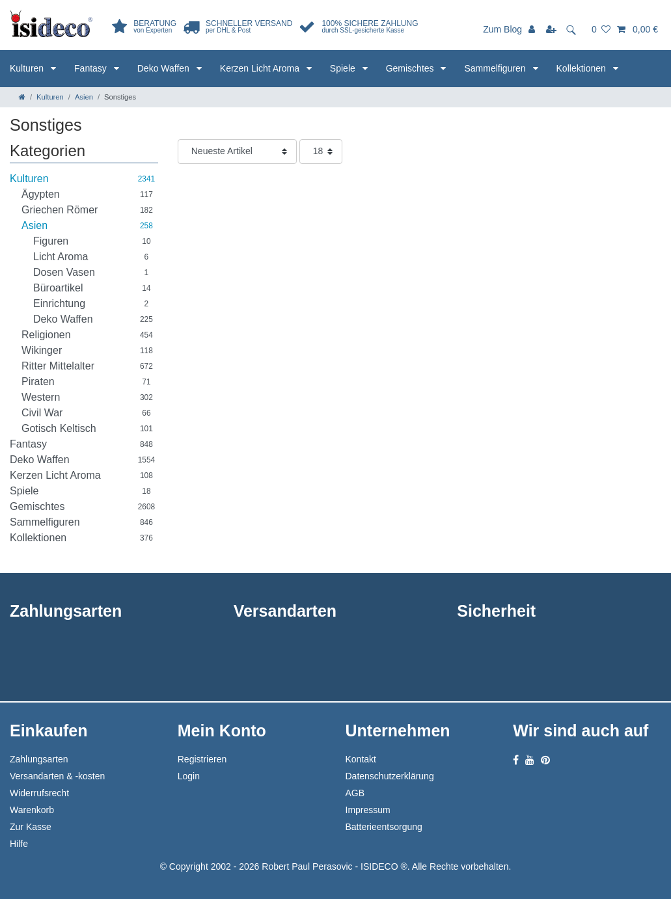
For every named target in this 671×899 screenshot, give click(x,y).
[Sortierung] (237, 151)
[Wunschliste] (601, 29)
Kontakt (361, 759)
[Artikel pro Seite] (320, 151)
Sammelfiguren (496, 68)
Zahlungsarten (39, 759)
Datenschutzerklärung (390, 776)
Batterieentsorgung (384, 827)
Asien (84, 97)
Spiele (344, 68)
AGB (355, 793)
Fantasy (91, 68)
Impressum (368, 810)
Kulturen (28, 68)
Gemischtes (411, 68)
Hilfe (19, 844)
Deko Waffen (164, 68)
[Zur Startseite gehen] (22, 97)
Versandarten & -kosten (57, 776)
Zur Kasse (30, 827)
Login (189, 776)
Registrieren (202, 759)
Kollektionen (582, 68)
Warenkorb (32, 810)
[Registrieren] (552, 29)
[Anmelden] (533, 29)
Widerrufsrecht (39, 793)
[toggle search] (575, 29)
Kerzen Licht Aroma (261, 68)
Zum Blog (502, 29)
